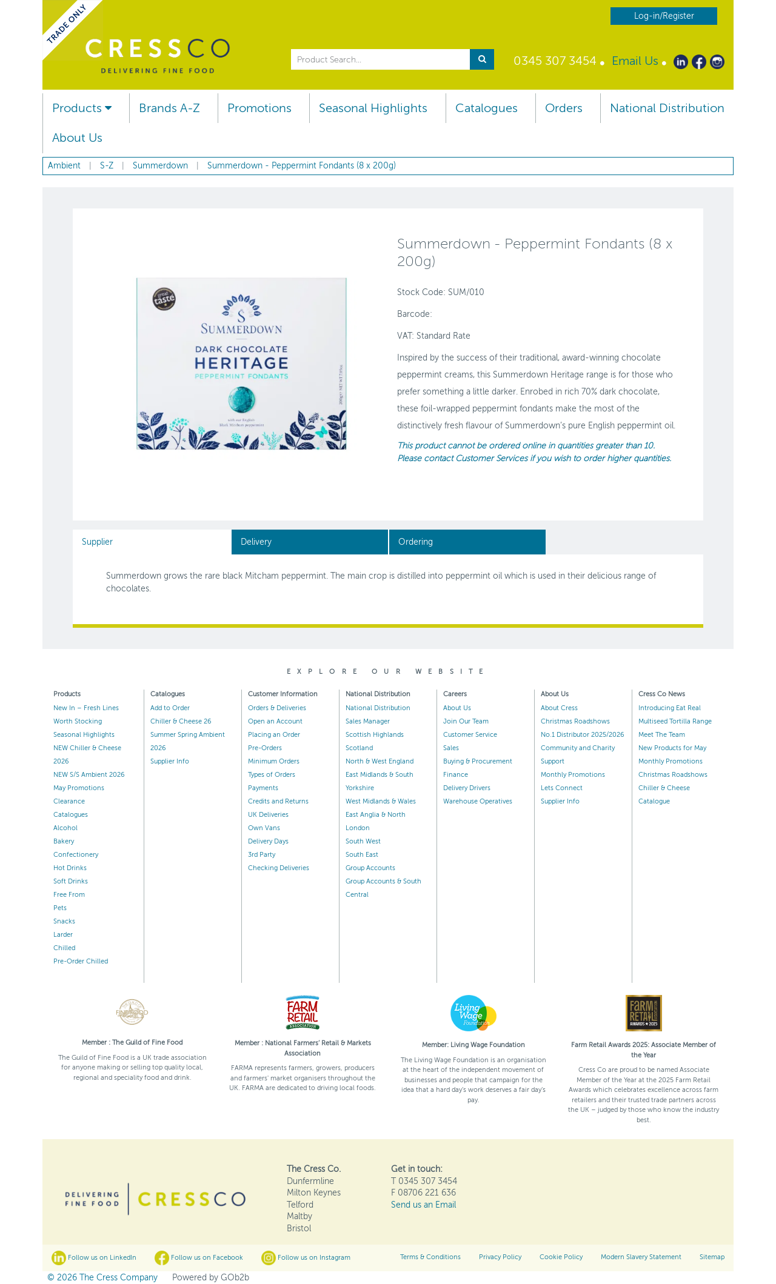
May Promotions (78, 788)
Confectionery (75, 855)
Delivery (256, 542)
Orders (564, 108)
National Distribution (667, 108)
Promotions (259, 108)
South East (362, 855)
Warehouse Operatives (477, 801)
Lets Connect (562, 788)
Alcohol (65, 828)
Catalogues (486, 108)
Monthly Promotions (573, 775)
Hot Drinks (70, 868)
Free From (69, 895)
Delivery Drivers (466, 788)
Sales (451, 748)
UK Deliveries (268, 815)
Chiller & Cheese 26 (181, 721)
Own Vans (264, 828)
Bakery (63, 841)
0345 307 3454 (555, 61)
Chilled (64, 948)
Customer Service (470, 735)
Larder (63, 935)
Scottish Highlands (375, 735)
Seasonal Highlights (373, 108)
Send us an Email (423, 1204)
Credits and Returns (278, 801)
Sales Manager (368, 721)
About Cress (559, 708)
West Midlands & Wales (381, 801)
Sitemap (712, 1257)
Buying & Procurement (477, 761)
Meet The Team (661, 735)
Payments (263, 788)
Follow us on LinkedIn (94, 1258)
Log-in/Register (664, 16)
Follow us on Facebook (199, 1258)
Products (82, 108)
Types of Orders (271, 775)
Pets (60, 908)
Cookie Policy (561, 1257)
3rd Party (261, 855)
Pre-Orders (265, 748)
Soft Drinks (70, 881)
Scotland (359, 748)
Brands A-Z (169, 108)
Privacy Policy (500, 1257)
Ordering (415, 542)
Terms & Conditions (430, 1257)
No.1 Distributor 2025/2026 (582, 735)
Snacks (64, 921)
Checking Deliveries (278, 868)
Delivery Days (268, 841)
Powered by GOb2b (210, 1277)
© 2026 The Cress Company (102, 1277)
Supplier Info (169, 761)
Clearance (69, 801)
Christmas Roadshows (575, 721)
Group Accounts (370, 868)
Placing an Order (274, 735)
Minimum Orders (273, 761)
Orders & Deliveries (277, 708)
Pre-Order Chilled (80, 961)
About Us (77, 137)
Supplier (97, 542)
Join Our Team (466, 721)
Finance (455, 775)
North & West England (379, 761)
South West (363, 841)
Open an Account (275, 721)
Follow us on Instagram (305, 1258)
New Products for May (672, 748)
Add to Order (170, 708)
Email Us (635, 61)
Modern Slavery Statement (641, 1257)
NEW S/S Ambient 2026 (89, 775)
